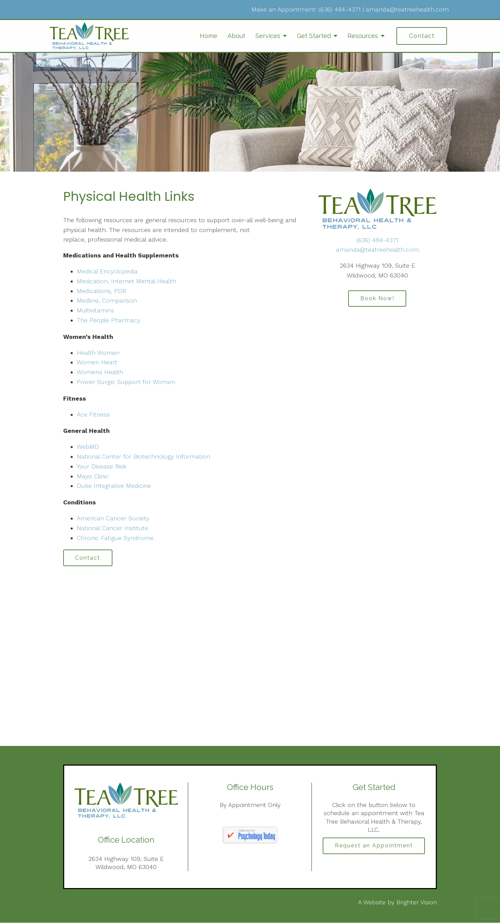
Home (208, 35)
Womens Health (100, 372)
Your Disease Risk (101, 466)
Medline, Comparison (107, 300)
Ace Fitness (93, 414)
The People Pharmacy (108, 320)
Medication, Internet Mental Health (126, 281)
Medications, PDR (101, 290)
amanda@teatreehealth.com (407, 9)
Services (267, 35)
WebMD (88, 446)
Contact (421, 35)
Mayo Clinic (93, 476)
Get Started (314, 35)
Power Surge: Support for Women (126, 381)
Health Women (98, 352)
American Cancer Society (113, 518)
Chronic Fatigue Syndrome (115, 537)
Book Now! (377, 298)
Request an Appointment (374, 846)
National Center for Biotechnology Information (143, 456)
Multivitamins (95, 310)
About (236, 35)
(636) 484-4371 (340, 9)
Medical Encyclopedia (107, 271)
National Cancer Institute (112, 528)
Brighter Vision (416, 902)
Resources (362, 35)
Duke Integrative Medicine (114, 485)
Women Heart (97, 362)
